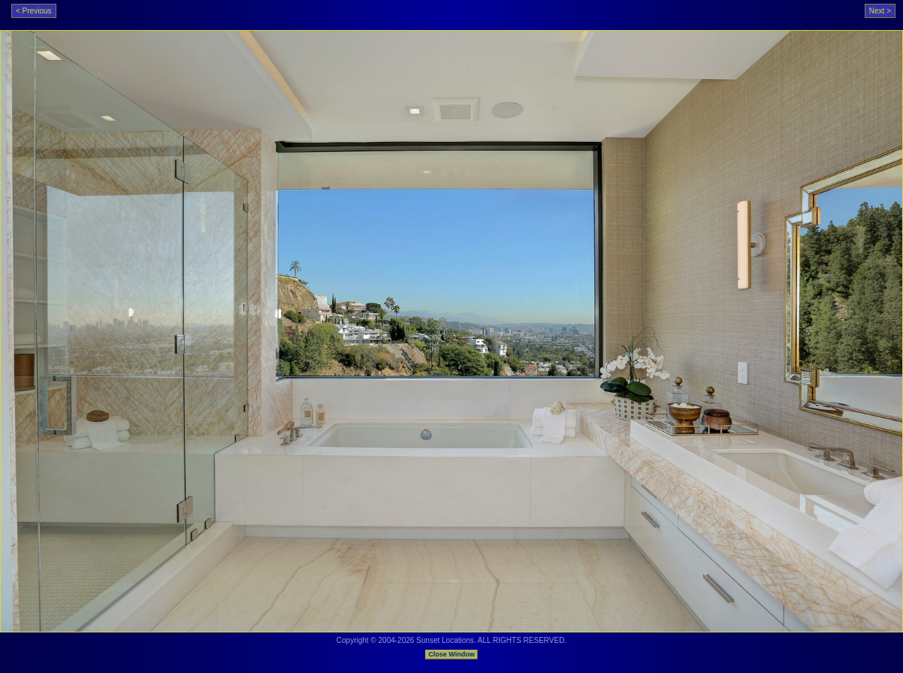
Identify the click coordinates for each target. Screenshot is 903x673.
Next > (880, 11)
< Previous (34, 11)
